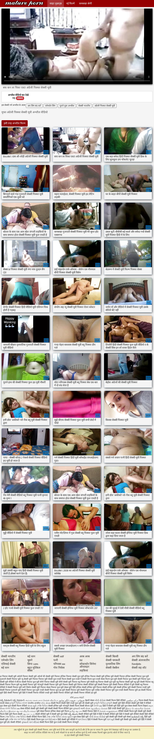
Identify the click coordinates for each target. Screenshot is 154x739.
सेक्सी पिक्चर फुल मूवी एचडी (32, 690)
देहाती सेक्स (90, 700)
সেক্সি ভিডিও (42, 706)
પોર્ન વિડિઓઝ (51, 719)
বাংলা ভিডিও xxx (12, 708)
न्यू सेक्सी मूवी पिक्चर (29, 679)
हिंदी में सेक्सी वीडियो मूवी (109, 714)
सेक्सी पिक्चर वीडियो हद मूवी (85, 692)
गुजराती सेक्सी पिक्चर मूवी (10, 679)
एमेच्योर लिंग (50, 106)
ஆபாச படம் (29, 714)
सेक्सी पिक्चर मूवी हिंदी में (17, 692)
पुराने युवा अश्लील (67, 106)
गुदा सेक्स (3, 706)
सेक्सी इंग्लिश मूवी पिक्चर (92, 687)
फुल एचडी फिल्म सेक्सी (62, 679)
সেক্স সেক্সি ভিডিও (54, 717)
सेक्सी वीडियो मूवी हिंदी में (89, 714)
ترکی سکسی (132, 700)
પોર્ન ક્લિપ (82, 719)
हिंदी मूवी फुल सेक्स (124, 706)
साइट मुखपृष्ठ (56, 3)
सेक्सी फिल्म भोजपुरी (70, 722)
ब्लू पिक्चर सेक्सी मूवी (124, 682)
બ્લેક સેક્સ (45, 703)
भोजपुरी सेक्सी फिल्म (71, 706)
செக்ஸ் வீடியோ (50, 700)
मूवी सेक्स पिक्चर (43, 711)
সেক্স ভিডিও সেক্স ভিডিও (15, 717)
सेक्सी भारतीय (84, 106)
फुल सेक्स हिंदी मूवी (80, 717)
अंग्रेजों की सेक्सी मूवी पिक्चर (48, 676)
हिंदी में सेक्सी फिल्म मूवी (96, 719)
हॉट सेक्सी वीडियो (14, 722)
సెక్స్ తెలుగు (73, 714)
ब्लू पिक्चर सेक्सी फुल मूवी (105, 682)
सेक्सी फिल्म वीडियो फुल (62, 708)
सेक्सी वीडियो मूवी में (43, 714)
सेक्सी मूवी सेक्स (124, 717)
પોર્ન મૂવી (110, 719)
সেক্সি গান (13, 719)
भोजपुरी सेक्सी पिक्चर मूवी (47, 684)
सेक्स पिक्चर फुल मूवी (55, 687)
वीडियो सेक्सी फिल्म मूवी (127, 711)
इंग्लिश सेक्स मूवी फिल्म (60, 711)
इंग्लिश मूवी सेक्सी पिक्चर (115, 676)
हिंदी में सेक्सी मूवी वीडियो (129, 714)
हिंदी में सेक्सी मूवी (110, 706)
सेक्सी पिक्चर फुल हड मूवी (55, 690)
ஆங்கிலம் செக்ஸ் (99, 708)
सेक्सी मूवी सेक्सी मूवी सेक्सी (42, 708)
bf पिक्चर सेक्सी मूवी (8, 676)
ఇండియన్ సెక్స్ (137, 717)
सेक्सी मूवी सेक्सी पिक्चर (24, 3)
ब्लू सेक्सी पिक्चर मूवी (28, 684)
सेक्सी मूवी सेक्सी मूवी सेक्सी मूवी (128, 719)
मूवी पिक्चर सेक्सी (66, 684)
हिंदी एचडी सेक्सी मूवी (116, 708)
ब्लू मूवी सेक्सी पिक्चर (142, 682)
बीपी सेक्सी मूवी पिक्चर (68, 682)
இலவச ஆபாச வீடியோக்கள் (22, 711)
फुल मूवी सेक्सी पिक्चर (119, 679)
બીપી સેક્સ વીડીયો (97, 717)
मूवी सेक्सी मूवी (111, 717)
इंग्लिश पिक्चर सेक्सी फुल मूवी (72, 676)
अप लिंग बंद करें (34, 106)
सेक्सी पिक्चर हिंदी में (90, 711)
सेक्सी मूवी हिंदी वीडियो (122, 703)
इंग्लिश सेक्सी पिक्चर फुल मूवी (137, 676)
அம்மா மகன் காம (33, 700)
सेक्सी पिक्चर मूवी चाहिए (90, 690)
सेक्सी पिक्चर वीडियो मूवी (63, 692)
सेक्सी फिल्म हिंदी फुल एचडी (51, 722)
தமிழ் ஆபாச (76, 711)
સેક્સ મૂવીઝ (67, 717)
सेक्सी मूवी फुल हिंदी (60, 714)
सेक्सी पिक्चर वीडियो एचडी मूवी (40, 692)
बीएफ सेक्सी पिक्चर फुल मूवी (27, 682)
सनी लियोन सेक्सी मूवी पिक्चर (34, 687)
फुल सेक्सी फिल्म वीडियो (17, 706)
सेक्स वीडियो (25, 708)
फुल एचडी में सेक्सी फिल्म (82, 679)
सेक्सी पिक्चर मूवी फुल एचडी (111, 690)
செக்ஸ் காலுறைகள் (108, 711)
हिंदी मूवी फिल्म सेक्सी (13, 714)
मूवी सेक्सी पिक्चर (101, 684)
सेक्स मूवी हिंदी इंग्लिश (72, 687)
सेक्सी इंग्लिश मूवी (55, 706)
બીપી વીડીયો (100, 700)
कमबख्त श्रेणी (85, 3)
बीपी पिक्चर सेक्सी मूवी (49, 682)
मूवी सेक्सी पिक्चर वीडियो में (120, 684)
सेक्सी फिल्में (56, 703)
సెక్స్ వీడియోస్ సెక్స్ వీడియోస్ (12, 700)
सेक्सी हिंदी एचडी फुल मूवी (71, 703)
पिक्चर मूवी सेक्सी (45, 679)
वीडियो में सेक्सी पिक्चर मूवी (11, 687)
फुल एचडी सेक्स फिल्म (101, 679)
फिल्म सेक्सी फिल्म (146, 700)
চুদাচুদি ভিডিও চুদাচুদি (103, 703)
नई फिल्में (70, 3)
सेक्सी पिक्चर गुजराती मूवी (10, 690)
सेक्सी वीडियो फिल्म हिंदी (36, 717)
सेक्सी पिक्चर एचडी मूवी (140, 687)
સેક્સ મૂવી (32, 706)
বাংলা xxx (98, 706)
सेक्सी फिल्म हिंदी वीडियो (116, 700)
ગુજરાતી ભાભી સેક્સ (81, 708)
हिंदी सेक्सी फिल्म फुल (35, 719)
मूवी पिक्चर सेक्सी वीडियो (84, 684)
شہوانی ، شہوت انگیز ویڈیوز (72, 700)
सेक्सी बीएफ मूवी (87, 706)
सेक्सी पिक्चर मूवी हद (132, 690)
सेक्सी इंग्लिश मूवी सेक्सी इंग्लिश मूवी (116, 687)
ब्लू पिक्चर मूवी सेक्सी (86, 682)
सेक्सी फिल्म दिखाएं (141, 706)
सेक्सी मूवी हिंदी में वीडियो (141, 703)
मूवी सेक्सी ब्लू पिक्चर (139, 684)
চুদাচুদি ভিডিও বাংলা (18, 703)
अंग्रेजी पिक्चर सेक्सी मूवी (104, 106)
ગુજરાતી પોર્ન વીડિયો (30, 722)
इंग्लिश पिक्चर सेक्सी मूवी (94, 676)
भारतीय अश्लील (34, 703)
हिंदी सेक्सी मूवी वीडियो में (67, 719)
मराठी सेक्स (5, 703)
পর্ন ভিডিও (21, 719)
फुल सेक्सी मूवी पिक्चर (137, 679)
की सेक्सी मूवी (88, 703)
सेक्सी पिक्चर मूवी (73, 690)
